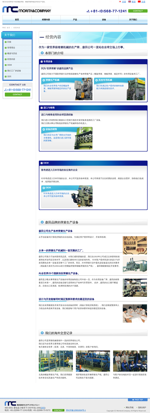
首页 (17, 19)
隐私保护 (142, 407)
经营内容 (46, 19)
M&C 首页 (6, 27)
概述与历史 (12, 53)
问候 (9, 42)
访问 (9, 76)
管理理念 (11, 48)
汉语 (143, 2)
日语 (124, 2)
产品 (75, 19)
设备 (104, 19)
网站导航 (130, 407)
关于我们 (133, 19)
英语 (134, 2)
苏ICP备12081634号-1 (76, 410)
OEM (9, 65)
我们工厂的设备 (14, 71)
